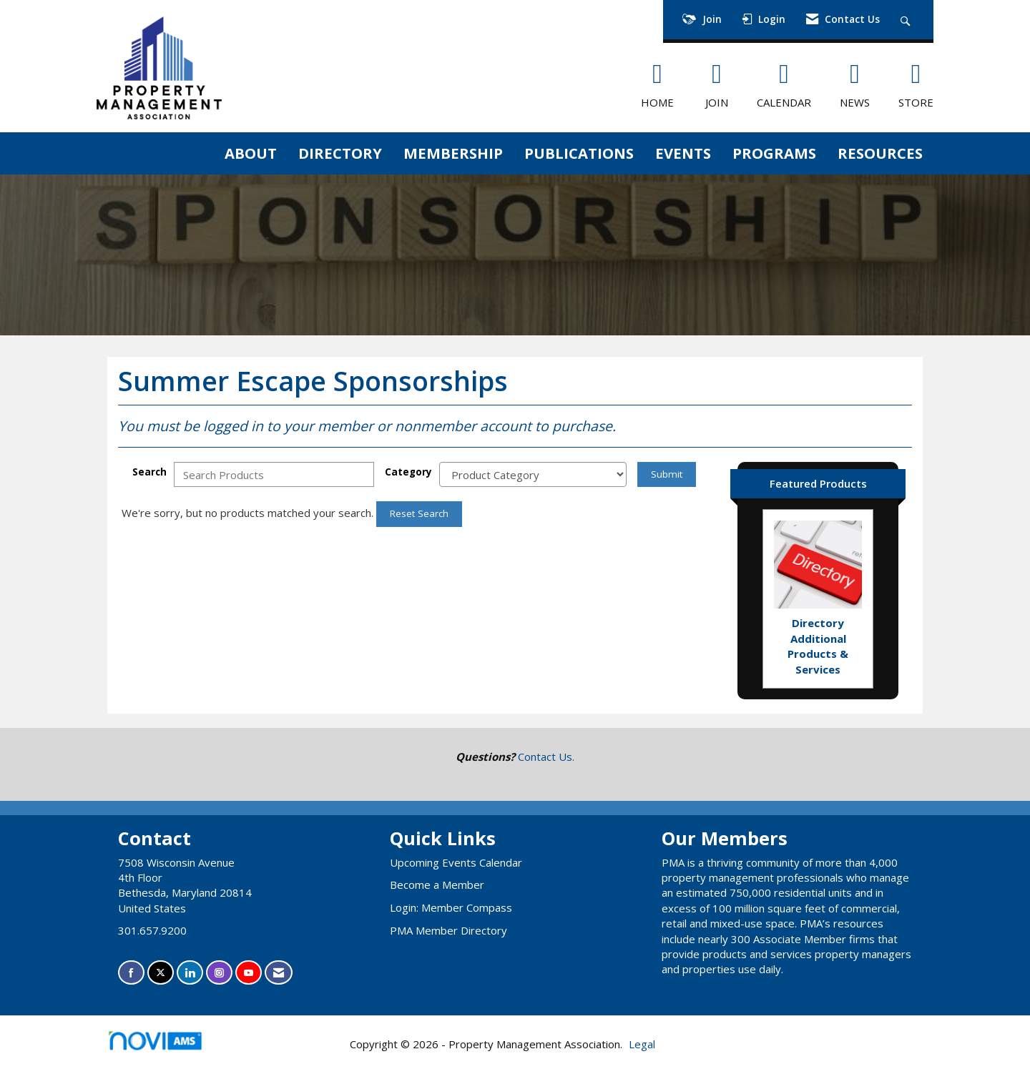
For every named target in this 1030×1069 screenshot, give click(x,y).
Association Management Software (167, 1045)
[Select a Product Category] (533, 474)
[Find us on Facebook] (131, 972)
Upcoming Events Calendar (456, 862)
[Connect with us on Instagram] (219, 972)
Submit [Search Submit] (666, 474)
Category (408, 471)
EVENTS (683, 153)
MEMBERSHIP (453, 153)
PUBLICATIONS (579, 153)
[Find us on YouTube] (248, 972)
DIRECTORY (340, 153)
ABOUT (251, 153)
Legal (642, 1044)
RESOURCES (880, 153)
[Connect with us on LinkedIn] (190, 972)
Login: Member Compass (451, 907)
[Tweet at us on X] (160, 972)
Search (149, 471)
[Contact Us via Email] (279, 972)
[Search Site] (907, 19)
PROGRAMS (774, 153)
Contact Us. (546, 756)
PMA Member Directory (448, 930)
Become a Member (437, 884)
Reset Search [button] (419, 513)
